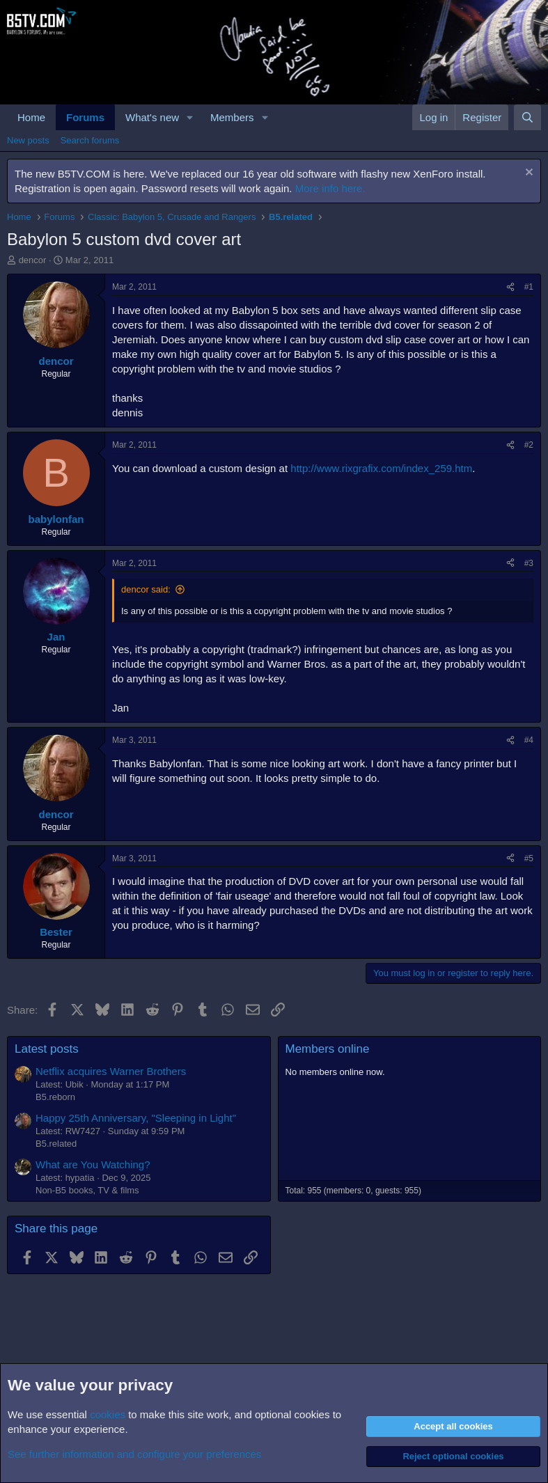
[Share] (510, 287)
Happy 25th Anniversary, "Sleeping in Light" (136, 1118)
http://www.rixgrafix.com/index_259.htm (381, 468)
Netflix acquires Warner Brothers (111, 1071)
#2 (528, 445)
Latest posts (47, 1049)
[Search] (527, 117)
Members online (327, 1049)
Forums (85, 117)
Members (232, 117)
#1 (528, 287)
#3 (528, 563)
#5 (528, 858)
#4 (528, 740)
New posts (28, 140)
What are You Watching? (93, 1164)
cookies (107, 1414)
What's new (152, 117)
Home (31, 117)
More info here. (330, 188)
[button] (190, 117)
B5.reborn (55, 1097)
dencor (33, 260)
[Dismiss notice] (527, 173)
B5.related (56, 1143)
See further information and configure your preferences (134, 1454)
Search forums (90, 140)
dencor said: (146, 589)
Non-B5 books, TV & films (87, 1190)
